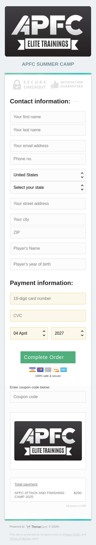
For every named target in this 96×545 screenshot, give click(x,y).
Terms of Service (20, 538)
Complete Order (45, 357)
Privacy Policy (72, 534)
